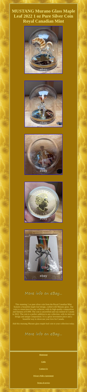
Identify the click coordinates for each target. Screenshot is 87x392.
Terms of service (43, 383)
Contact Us (43, 369)
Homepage (43, 355)
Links (43, 362)
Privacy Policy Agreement (43, 376)
